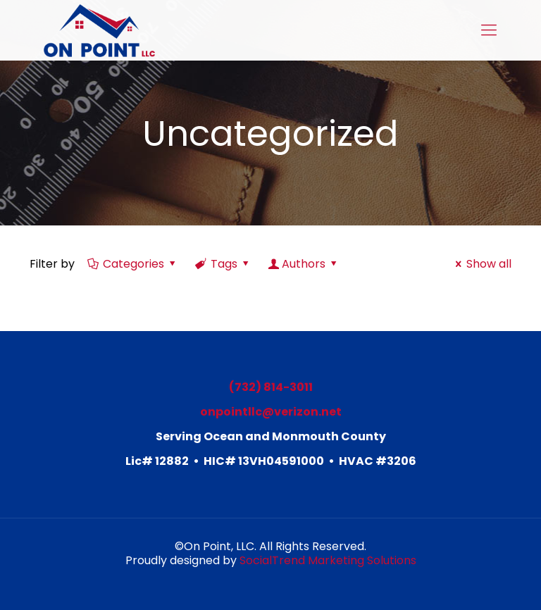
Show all (481, 264)
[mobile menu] (489, 30)
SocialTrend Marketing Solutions (328, 560)
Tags (223, 264)
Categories (132, 264)
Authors (304, 264)
